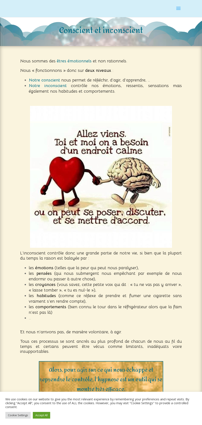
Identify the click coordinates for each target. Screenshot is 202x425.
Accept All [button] (41, 415)
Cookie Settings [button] (18, 415)
